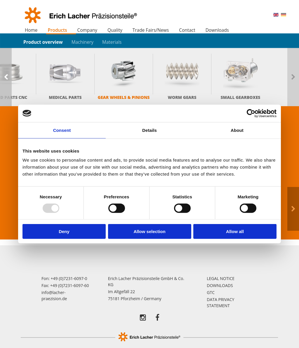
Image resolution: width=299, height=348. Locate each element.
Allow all (235, 231)
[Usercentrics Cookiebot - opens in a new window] (251, 113)
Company (87, 30)
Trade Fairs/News (151, 30)
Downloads (217, 30)
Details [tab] (149, 129)
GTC (211, 292)
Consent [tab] (62, 129)
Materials (111, 42)
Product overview (43, 42)
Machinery (82, 42)
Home (31, 30)
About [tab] (237, 129)
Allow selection (149, 231)
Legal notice (220, 278)
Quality (114, 30)
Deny (64, 231)
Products (57, 30)
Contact (187, 30)
